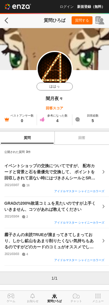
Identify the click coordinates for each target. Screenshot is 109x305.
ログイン (67, 7)
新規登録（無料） (91, 7)
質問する (82, 20)
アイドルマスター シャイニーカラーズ (79, 191)
